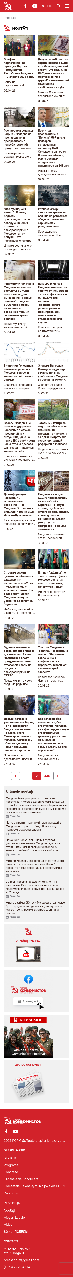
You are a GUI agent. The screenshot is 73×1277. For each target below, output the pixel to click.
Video (8, 1225)
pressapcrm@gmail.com (21, 1260)
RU (43, 6)
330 (47, 776)
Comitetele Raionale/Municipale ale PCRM (34, 1186)
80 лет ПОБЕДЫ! (16, 1232)
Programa (11, 1165)
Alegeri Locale (14, 1218)
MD (49, 6)
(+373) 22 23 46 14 (17, 1267)
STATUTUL (11, 1158)
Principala (10, 18)
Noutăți (9, 1211)
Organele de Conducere (21, 1179)
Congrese (11, 1172)
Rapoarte (11, 1193)
